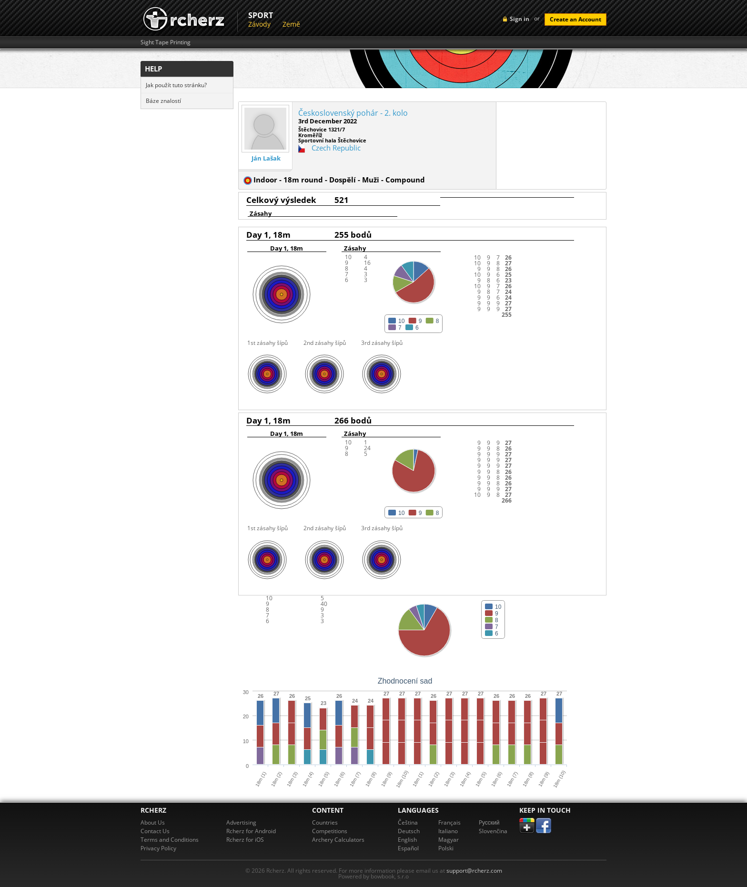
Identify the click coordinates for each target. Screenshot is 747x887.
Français (449, 822)
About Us (153, 822)
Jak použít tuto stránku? (176, 85)
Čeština (408, 822)
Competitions (329, 831)
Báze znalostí (163, 101)
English (407, 840)
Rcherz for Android (251, 831)
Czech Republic (336, 147)
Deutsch (409, 831)
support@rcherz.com (474, 871)
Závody (259, 24)
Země (291, 24)
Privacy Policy (158, 848)
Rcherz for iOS (245, 840)
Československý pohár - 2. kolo (353, 113)
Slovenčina (493, 831)
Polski (446, 848)
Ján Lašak (266, 158)
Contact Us (155, 831)
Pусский (489, 822)
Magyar (448, 840)
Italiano (448, 831)
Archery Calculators (338, 840)
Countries (325, 822)
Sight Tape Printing (166, 42)
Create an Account (575, 19)
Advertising (241, 822)
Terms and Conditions (170, 840)
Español (408, 848)
